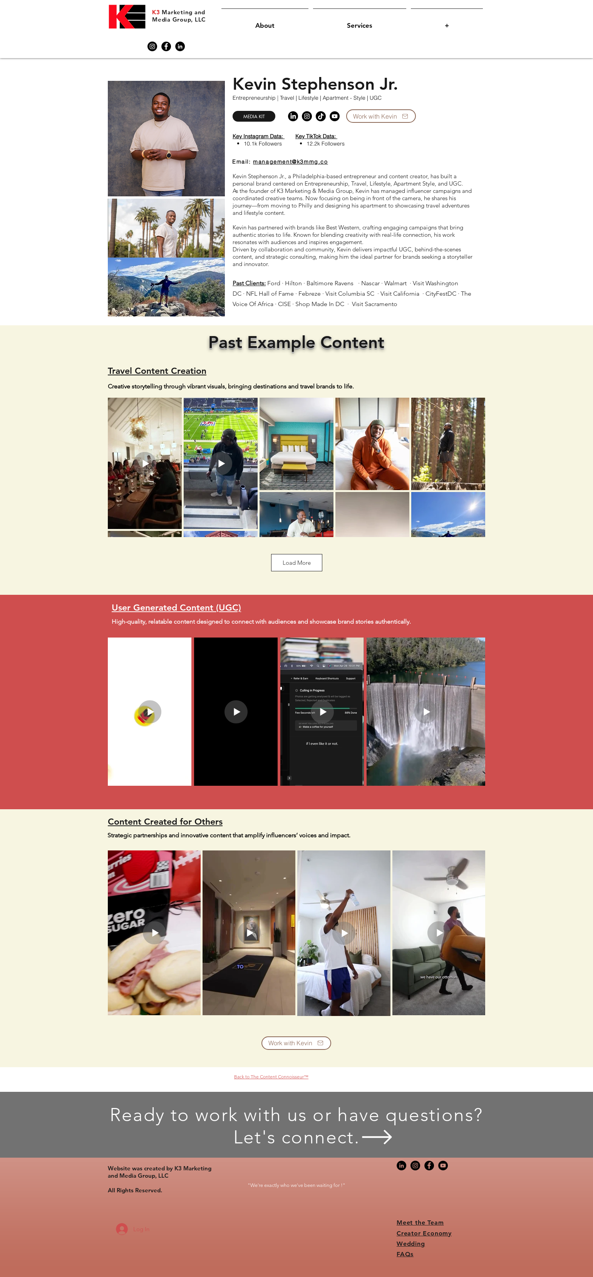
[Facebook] (166, 46)
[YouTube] (335, 116)
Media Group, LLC (179, 19)
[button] (265, 22)
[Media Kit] (254, 116)
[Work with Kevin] (381, 116)
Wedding (411, 1243)
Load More (297, 562)
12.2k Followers (326, 143)
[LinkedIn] (180, 46)
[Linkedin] (293, 116)
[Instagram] (152, 46)
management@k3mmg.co (290, 161)
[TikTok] (321, 116)
